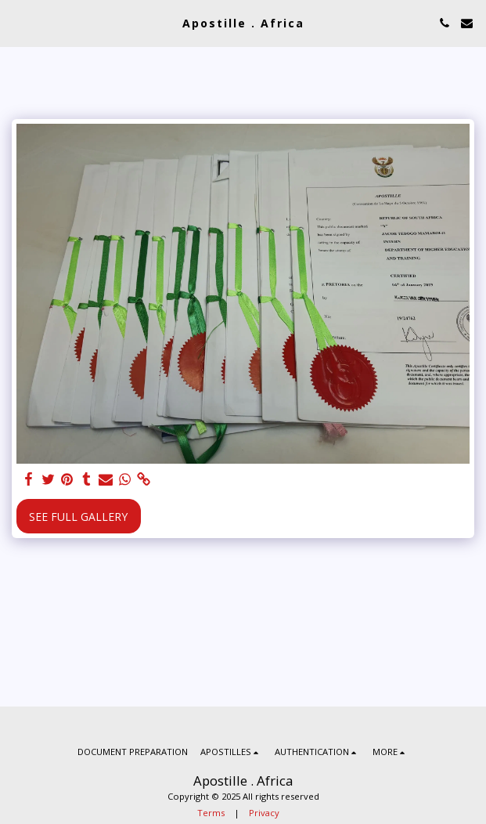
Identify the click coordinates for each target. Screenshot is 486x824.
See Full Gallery (78, 516)
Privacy (264, 813)
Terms (211, 813)
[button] (17, 22)
